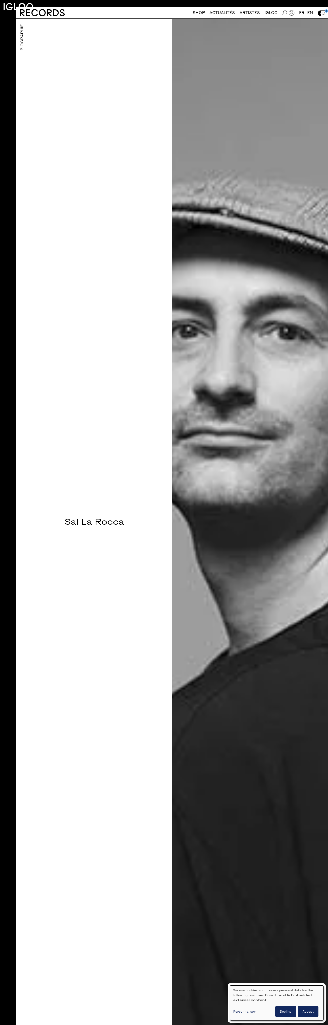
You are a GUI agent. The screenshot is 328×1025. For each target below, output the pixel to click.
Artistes (250, 13)
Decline (286, 1011)
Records (42, 12)
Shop (199, 13)
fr (301, 13)
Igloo (18, 6)
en (310, 13)
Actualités (222, 13)
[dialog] (276, 1003)
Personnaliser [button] (244, 1011)
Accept (308, 1011)
